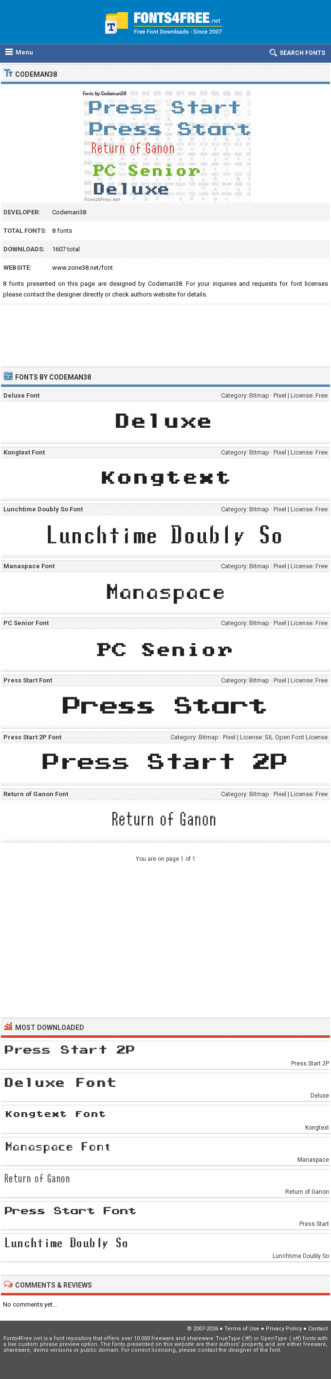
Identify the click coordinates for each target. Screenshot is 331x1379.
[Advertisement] (165, 331)
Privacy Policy (284, 1329)
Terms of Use (241, 1329)
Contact (318, 1329)
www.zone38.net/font (82, 267)
